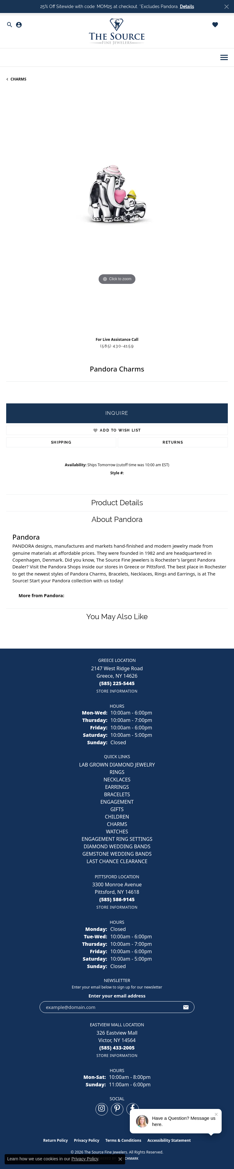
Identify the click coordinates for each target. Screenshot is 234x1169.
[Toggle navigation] (224, 57)
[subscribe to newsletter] (186, 1007)
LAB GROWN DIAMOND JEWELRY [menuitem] (117, 764)
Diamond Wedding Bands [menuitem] (116, 846)
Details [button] (187, 6)
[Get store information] (117, 691)
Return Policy (55, 1140)
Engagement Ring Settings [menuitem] (117, 839)
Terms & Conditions (123, 1140)
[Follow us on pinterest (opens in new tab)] (117, 1109)
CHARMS (18, 79)
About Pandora (117, 519)
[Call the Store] (117, 683)
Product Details (117, 502)
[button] (9, 24)
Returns (173, 442)
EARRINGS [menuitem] (117, 787)
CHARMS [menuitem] (117, 824)
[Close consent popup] (120, 1159)
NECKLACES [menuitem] (117, 779)
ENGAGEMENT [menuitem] (117, 801)
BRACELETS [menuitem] (117, 794)
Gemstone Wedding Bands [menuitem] (117, 853)
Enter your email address (116, 996)
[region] (117, 212)
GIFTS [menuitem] (117, 809)
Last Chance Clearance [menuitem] (117, 861)
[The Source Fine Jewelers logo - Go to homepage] (117, 31)
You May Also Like (117, 616)
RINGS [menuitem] (117, 772)
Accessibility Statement (169, 1140)
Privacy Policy (86, 1140)
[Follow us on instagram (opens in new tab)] (102, 1109)
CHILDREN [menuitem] (117, 816)
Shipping (61, 442)
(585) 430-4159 (117, 346)
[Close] (226, 7)
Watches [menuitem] (117, 831)
